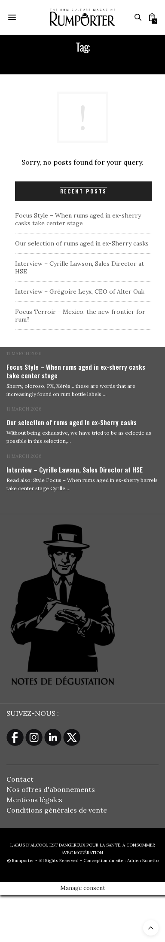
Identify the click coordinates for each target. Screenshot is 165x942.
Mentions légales (34, 799)
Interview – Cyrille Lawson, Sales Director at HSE (74, 469)
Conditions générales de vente (56, 810)
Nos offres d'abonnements (50, 789)
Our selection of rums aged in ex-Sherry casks (82, 243)
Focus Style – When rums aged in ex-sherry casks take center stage (78, 219)
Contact (20, 779)
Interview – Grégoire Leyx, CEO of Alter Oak (79, 291)
